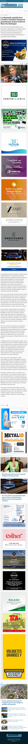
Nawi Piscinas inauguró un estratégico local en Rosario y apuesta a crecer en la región (17, 709)
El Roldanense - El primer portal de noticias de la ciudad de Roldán (12, 5)
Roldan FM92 (3, 1)
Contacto (25, 1)
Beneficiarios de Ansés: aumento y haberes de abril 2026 (15, 720)
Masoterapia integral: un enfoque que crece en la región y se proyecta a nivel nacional (17, 715)
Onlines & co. (14, 741)
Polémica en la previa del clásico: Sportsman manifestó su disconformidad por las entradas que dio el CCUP (17, 727)
